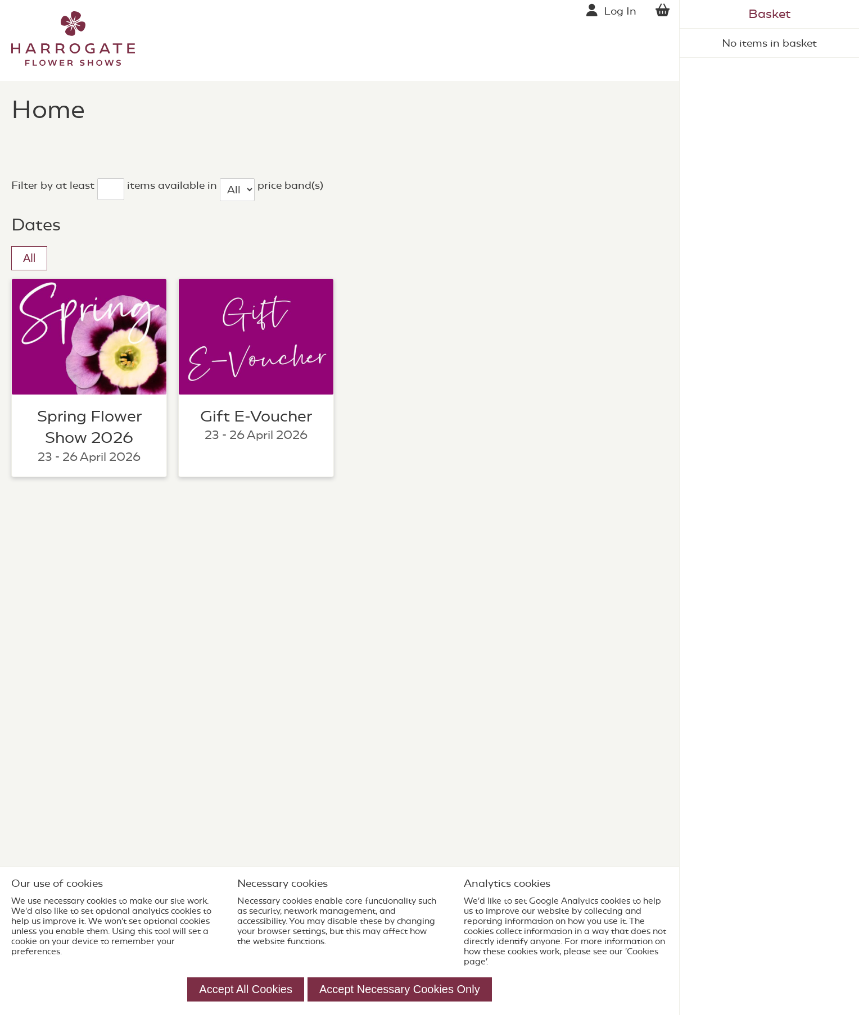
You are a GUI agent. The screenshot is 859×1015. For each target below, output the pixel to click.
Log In (620, 10)
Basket (769, 13)
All (29, 258)
